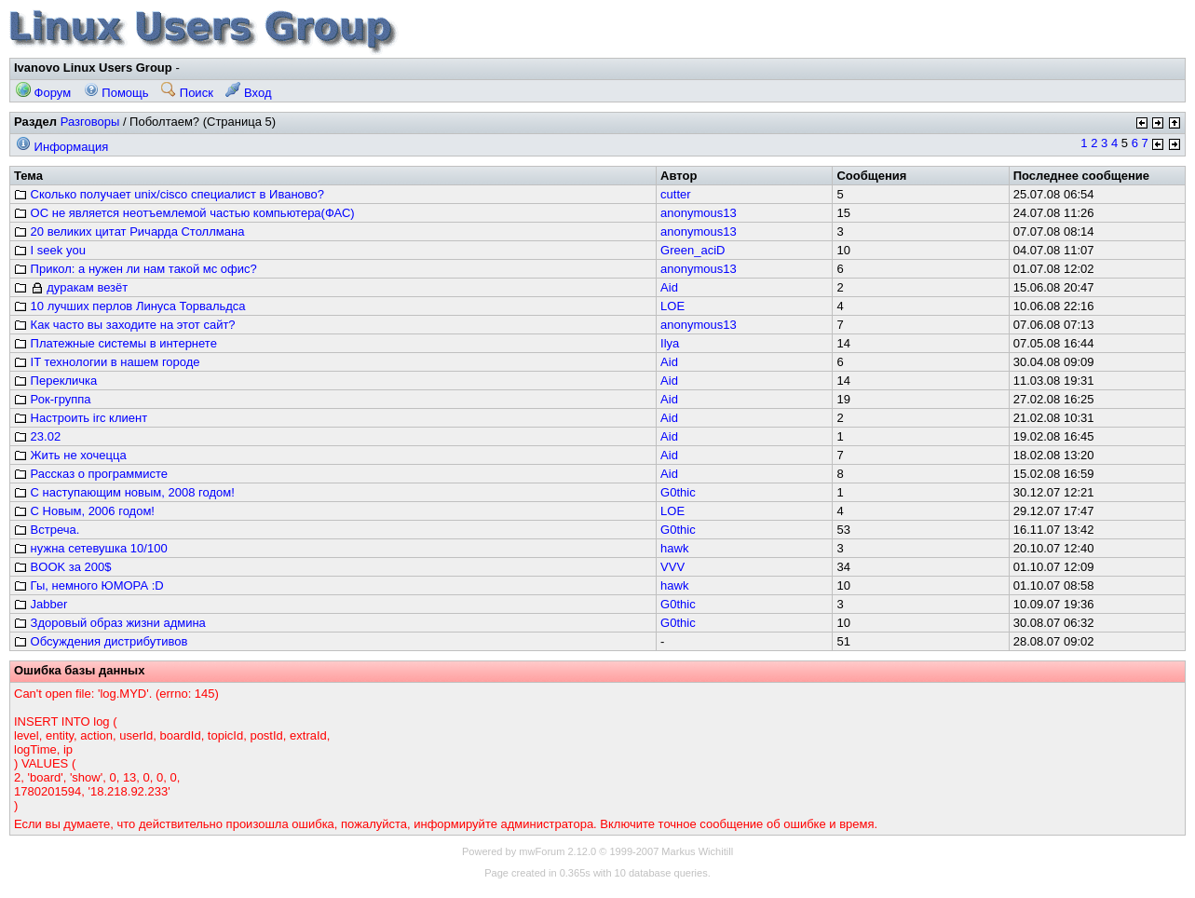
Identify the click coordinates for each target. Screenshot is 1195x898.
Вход (248, 93)
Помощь (116, 93)
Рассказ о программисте (91, 474)
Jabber (40, 604)
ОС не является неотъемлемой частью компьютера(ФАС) (184, 213)
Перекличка (55, 381)
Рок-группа (52, 399)
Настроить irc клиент (80, 418)
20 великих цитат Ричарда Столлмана (129, 231)
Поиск (187, 93)
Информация (62, 147)
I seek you (50, 250)
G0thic (678, 492)
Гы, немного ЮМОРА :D (89, 585)
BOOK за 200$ (63, 567)
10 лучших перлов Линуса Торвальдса (130, 306)
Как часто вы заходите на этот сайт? (125, 325)
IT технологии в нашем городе (107, 362)
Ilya (669, 343)
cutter (675, 194)
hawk (674, 548)
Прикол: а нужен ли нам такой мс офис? (135, 269)
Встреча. (46, 530)
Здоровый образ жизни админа (110, 623)
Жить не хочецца (70, 455)
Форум (43, 93)
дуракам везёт (71, 287)
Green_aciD (692, 250)
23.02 (37, 436)
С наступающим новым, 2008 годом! (124, 492)
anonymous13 (698, 213)
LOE (672, 306)
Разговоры (90, 122)
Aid (669, 287)
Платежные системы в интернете (115, 343)
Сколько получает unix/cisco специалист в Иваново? (169, 194)
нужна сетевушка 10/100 (91, 548)
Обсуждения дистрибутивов (100, 641)
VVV (672, 567)
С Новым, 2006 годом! (84, 511)
